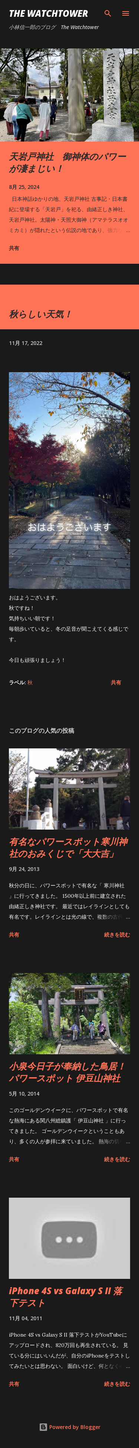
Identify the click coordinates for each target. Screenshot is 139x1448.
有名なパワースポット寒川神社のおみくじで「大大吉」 (68, 847)
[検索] (107, 13)
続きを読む (117, 934)
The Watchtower (48, 13)
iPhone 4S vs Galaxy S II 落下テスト (65, 1296)
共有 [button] (14, 247)
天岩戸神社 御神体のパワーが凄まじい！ (67, 162)
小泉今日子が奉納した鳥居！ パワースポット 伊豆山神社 (67, 1072)
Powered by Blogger (69, 1426)
